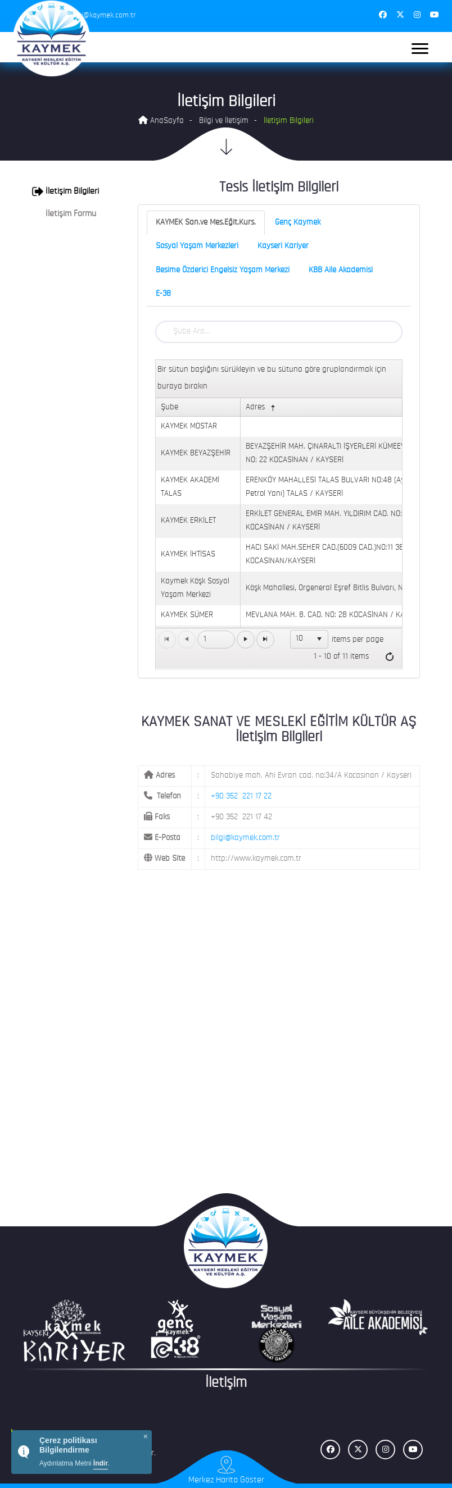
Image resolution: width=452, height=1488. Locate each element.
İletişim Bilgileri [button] (65, 191)
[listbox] (309, 639)
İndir (100, 1463)
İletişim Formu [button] (64, 213)
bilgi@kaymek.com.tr (245, 838)
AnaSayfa (161, 120)
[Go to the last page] (265, 640)
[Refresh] (389, 657)
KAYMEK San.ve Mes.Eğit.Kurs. (206, 222)
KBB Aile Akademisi (341, 270)
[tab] (68, 191)
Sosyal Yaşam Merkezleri (197, 246)
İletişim (226, 1383)
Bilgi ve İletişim (223, 121)
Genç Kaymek (297, 222)
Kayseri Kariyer (283, 246)
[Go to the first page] (167, 640)
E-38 (163, 294)
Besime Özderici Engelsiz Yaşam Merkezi (223, 270)
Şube (169, 407)
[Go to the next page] (246, 640)
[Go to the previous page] (187, 640)
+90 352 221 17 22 (241, 796)
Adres (262, 408)
